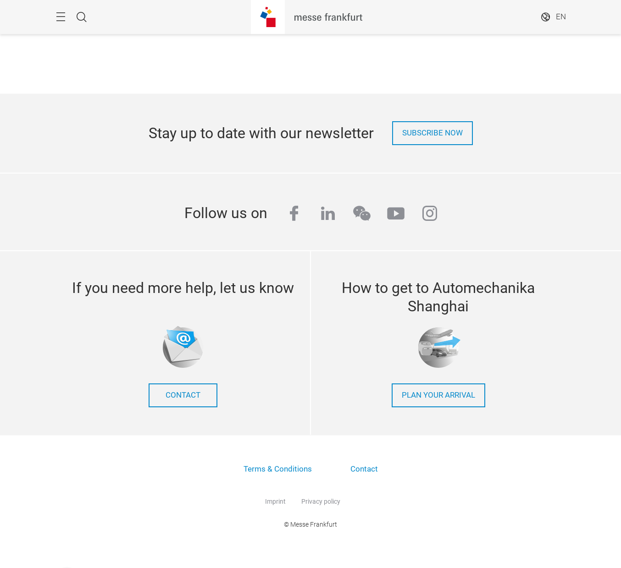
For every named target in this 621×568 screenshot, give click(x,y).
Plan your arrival (438, 395)
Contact (364, 469)
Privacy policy (320, 501)
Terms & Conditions (278, 469)
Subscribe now (432, 133)
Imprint (275, 501)
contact (183, 395)
